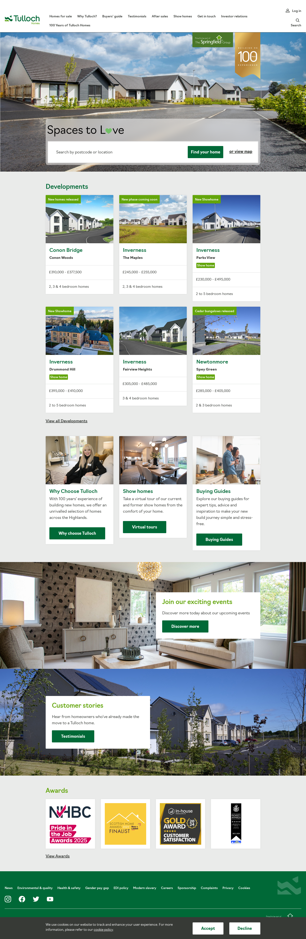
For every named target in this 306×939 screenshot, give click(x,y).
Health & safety (69, 888)
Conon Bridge (79, 244)
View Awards (58, 856)
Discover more (185, 627)
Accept (208, 929)
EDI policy (121, 888)
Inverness (153, 244)
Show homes (153, 487)
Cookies (244, 888)
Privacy (228, 888)
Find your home (205, 152)
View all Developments (66, 421)
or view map (240, 152)
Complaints (209, 888)
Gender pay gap (97, 888)
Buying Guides (226, 493)
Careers (167, 888)
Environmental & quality (35, 888)
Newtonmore (226, 360)
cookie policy (103, 930)
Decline (245, 929)
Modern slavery (144, 888)
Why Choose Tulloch (79, 490)
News (9, 888)
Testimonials (73, 737)
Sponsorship (187, 888)
